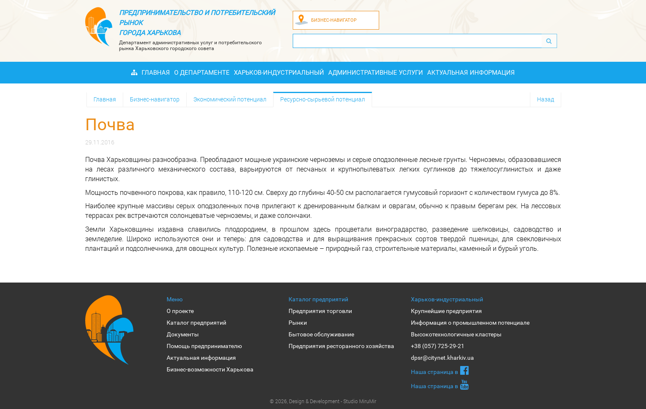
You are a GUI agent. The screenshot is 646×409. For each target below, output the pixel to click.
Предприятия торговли (320, 311)
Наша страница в (440, 370)
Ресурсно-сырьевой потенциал (322, 99)
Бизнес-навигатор (155, 99)
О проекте (180, 311)
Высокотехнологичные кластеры (456, 334)
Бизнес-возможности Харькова (210, 369)
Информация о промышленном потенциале (470, 322)
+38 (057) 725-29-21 (437, 346)
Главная (156, 72)
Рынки (298, 322)
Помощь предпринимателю (204, 346)
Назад (545, 99)
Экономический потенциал (229, 99)
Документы (183, 334)
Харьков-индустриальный (279, 72)
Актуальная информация (471, 72)
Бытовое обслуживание (321, 334)
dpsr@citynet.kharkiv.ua (442, 357)
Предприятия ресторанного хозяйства (341, 346)
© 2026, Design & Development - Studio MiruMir (323, 401)
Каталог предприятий (196, 322)
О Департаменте (202, 72)
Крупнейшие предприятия (446, 311)
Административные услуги (375, 72)
